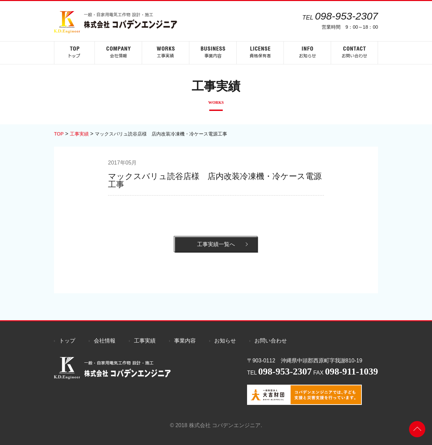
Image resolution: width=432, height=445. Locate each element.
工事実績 (145, 341)
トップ (67, 341)
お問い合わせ (270, 341)
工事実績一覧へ (216, 244)
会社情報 (104, 341)
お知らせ (225, 341)
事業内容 (185, 341)
